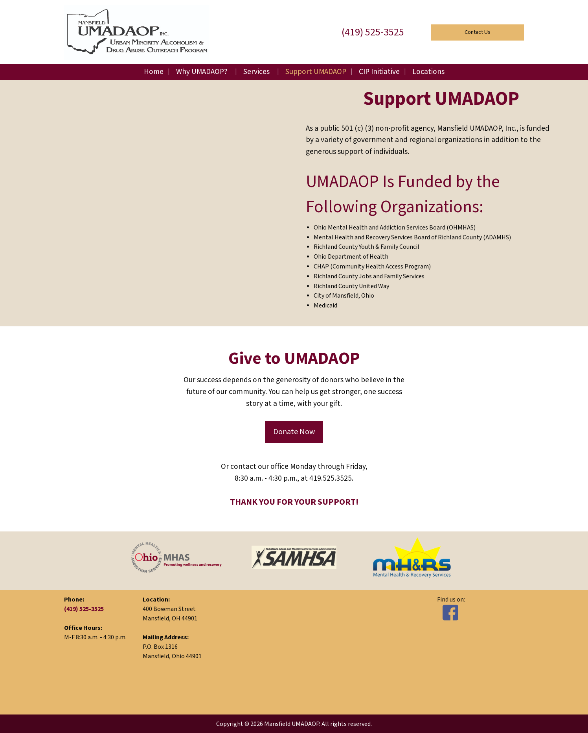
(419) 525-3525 (373, 32)
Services (256, 72)
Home (154, 72)
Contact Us (478, 32)
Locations (428, 72)
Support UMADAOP (315, 72)
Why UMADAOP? (202, 72)
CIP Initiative (379, 72)
